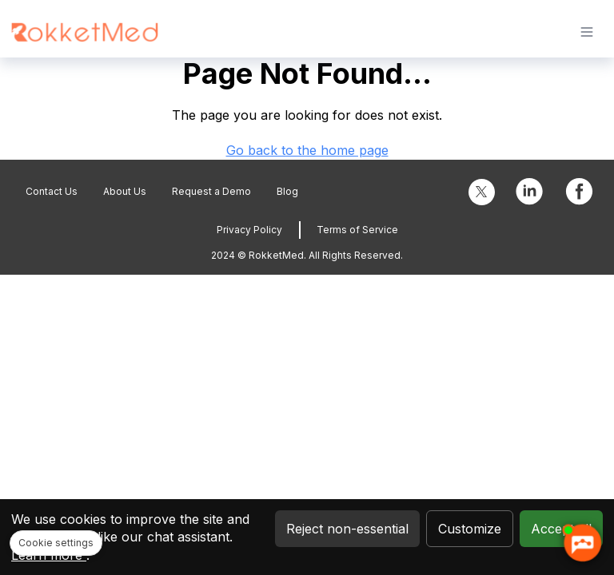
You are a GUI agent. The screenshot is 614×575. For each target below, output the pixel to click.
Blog (287, 191)
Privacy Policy (249, 230)
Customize (469, 529)
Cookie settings (56, 543)
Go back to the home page (307, 150)
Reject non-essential (347, 529)
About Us (124, 191)
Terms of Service (357, 230)
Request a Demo (211, 191)
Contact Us (52, 191)
